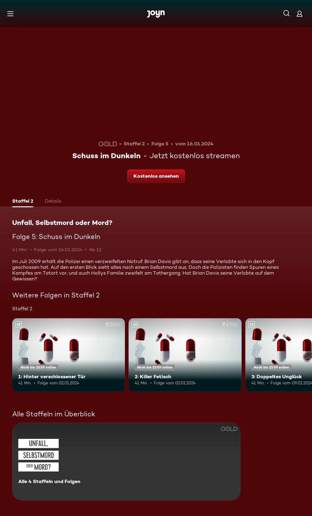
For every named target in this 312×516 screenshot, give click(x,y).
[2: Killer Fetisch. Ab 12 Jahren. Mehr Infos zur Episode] (185, 355)
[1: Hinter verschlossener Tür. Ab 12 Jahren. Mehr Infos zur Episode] (68, 355)
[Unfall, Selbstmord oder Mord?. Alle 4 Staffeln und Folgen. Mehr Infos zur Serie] (126, 461)
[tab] (22, 201)
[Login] (299, 13)
